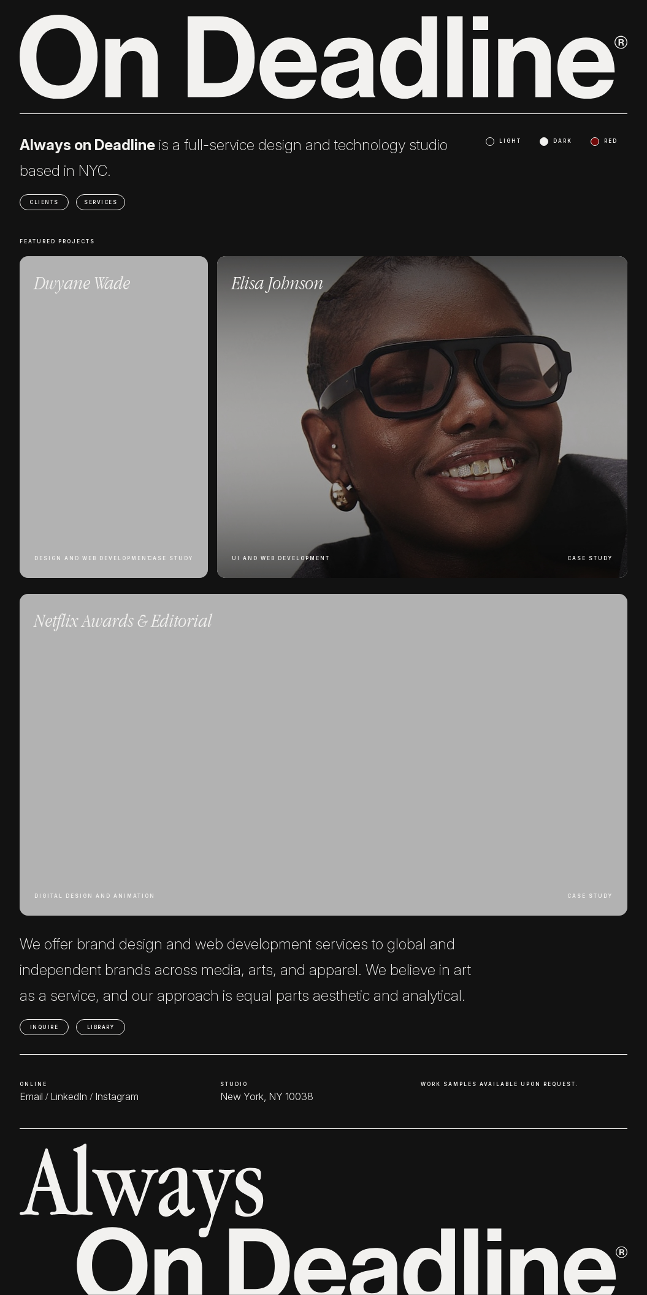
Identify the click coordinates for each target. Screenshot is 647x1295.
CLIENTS (44, 202)
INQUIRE (44, 1027)
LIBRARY (101, 1027)
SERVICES (100, 202)
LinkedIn (68, 1096)
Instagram (117, 1096)
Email (31, 1096)
